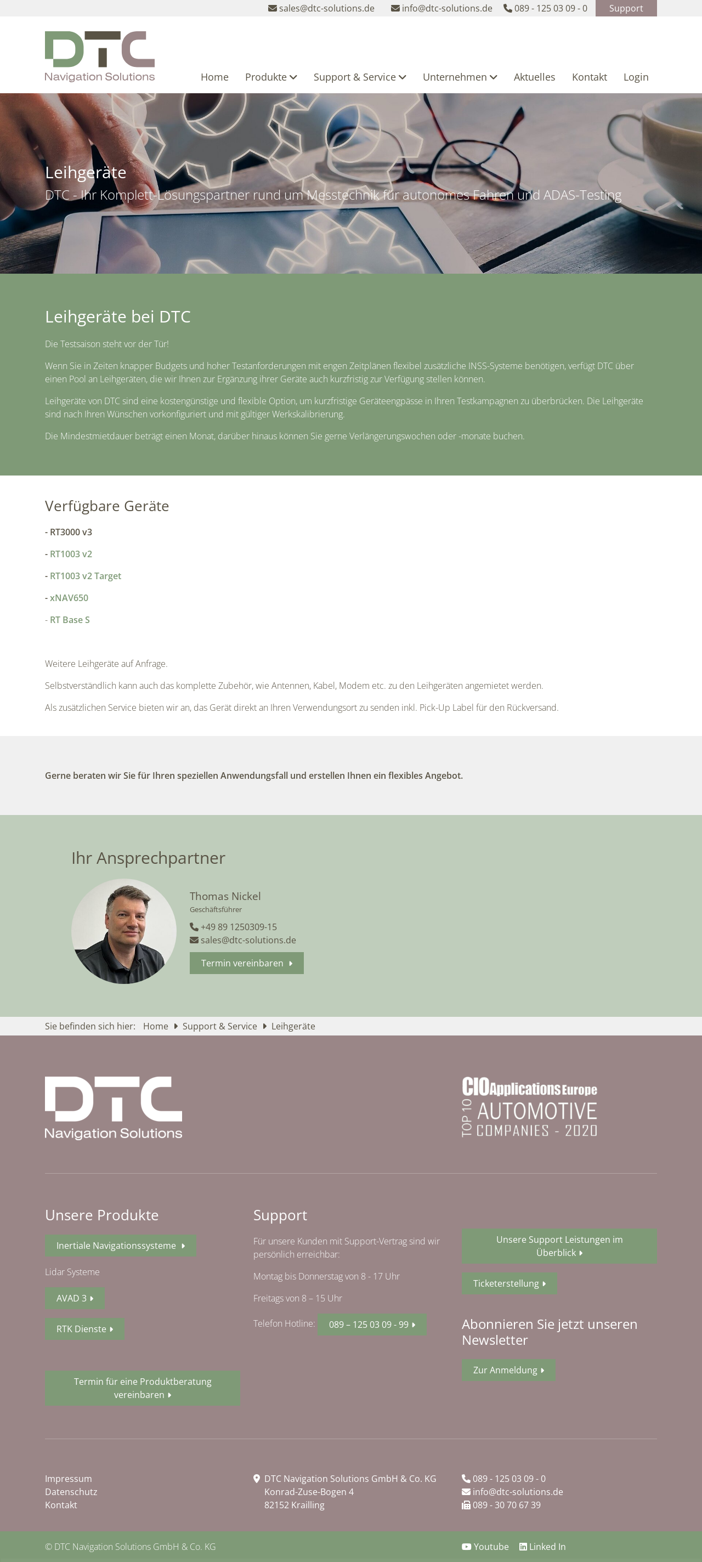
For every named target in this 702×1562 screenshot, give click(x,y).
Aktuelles (535, 76)
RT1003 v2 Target (85, 576)
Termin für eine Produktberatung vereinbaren (143, 1388)
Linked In (542, 1547)
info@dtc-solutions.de (512, 1492)
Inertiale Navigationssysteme (117, 1246)
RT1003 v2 (71, 554)
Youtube (486, 1547)
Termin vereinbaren (243, 963)
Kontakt (589, 76)
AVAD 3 (71, 1298)
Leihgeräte (293, 1026)
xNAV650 (69, 598)
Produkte (271, 76)
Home (215, 76)
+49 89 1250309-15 (233, 927)
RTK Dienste (81, 1329)
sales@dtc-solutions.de (243, 940)
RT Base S (70, 620)
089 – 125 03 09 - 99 (369, 1324)
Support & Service (360, 76)
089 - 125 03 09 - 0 (504, 1479)
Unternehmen (460, 76)
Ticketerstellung (506, 1283)
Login (636, 76)
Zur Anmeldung (505, 1370)
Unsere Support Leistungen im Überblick (559, 1246)
